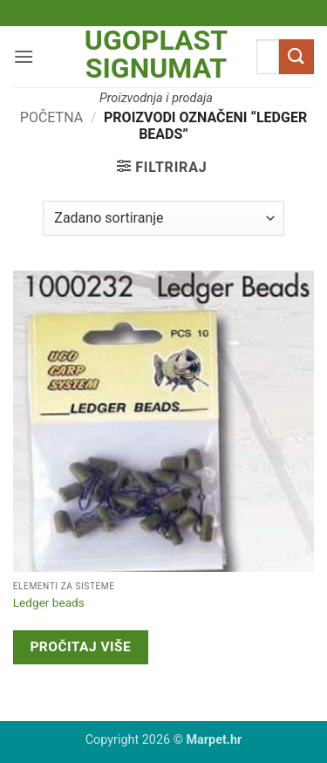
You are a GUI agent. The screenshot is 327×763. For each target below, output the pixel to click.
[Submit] (296, 56)
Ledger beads (49, 602)
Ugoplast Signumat (156, 54)
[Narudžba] (163, 218)
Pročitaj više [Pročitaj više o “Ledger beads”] (80, 647)
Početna (51, 117)
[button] (23, 56)
